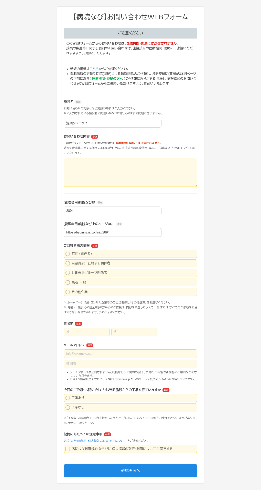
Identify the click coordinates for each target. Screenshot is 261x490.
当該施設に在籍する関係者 (87, 263)
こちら (94, 69)
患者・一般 (75, 282)
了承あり (74, 398)
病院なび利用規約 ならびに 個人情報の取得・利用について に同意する (119, 449)
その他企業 (76, 292)
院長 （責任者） (78, 254)
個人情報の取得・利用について (107, 440)
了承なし (74, 407)
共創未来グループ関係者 (86, 273)
